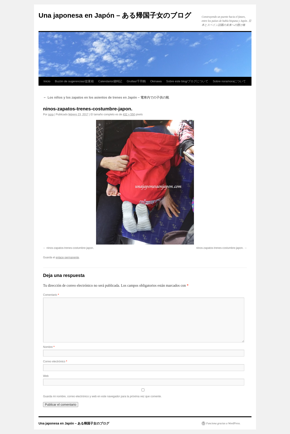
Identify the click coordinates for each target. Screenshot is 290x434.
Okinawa (156, 81)
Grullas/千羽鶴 (136, 81)
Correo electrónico (55, 361)
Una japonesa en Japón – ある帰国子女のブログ (115, 15)
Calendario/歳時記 (110, 81)
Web (45, 376)
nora (50, 114)
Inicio (47, 81)
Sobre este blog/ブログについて (187, 81)
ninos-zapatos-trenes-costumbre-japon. (70, 248)
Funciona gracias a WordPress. (223, 423)
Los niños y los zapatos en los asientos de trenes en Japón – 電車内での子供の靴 (106, 97)
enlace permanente (67, 257)
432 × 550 (129, 114)
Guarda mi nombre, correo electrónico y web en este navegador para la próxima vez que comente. (102, 396)
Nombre (49, 347)
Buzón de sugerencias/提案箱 (74, 81)
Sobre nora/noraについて (229, 81)
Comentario (51, 294)
